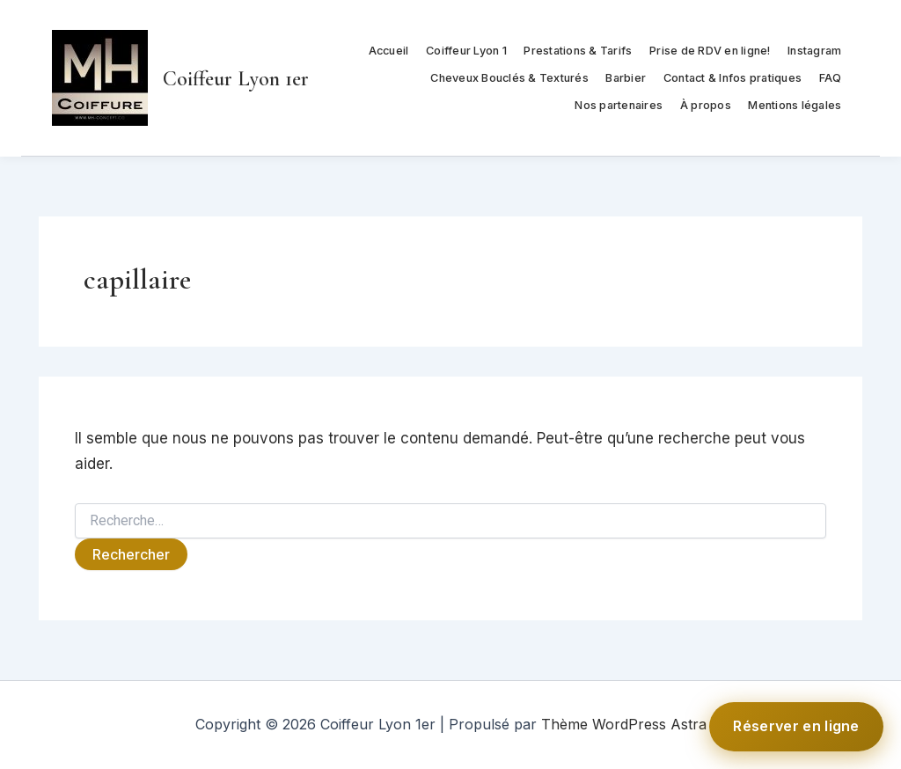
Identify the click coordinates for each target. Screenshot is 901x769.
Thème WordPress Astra (624, 724)
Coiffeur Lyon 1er (236, 79)
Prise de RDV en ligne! (710, 50)
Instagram (814, 50)
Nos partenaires (619, 105)
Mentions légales (794, 105)
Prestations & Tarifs (578, 50)
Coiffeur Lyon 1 (466, 50)
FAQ (830, 77)
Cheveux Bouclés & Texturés (509, 77)
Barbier (625, 77)
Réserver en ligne (796, 726)
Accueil (389, 50)
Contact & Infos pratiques (732, 77)
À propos (705, 105)
